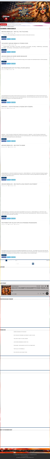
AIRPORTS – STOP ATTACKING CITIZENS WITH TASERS (17, 106)
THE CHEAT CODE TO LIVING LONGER (14, 24)
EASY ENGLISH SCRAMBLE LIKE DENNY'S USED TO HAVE (24, 335)
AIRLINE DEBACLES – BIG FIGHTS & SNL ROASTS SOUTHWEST (19, 184)
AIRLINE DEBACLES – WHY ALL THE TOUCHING (14, 31)
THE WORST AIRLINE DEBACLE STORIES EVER (14, 43)
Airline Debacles (11, 33)
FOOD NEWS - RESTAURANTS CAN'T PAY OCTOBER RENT (24, 345)
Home (1, 26)
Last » (16, 260)
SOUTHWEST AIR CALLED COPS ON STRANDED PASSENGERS (19, 222)
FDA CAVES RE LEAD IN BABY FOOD (20, 352)
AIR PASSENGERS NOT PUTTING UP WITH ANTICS (15, 68)
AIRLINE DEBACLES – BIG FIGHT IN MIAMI (13, 145)
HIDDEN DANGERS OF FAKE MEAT (20, 331)
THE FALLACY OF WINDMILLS (19, 348)
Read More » (4, 49)
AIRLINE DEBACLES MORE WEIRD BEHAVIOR (14, 56)
